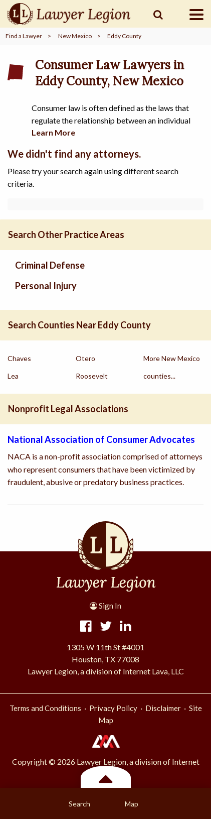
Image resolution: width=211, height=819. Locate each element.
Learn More (53, 132)
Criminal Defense (50, 265)
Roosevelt (92, 376)
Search (79, 803)
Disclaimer (163, 708)
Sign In (105, 605)
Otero (85, 358)
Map (131, 803)
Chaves (19, 358)
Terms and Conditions (45, 708)
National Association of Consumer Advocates (101, 439)
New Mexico (75, 36)
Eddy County (124, 36)
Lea (13, 376)
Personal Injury (46, 285)
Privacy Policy (113, 708)
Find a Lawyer (24, 36)
